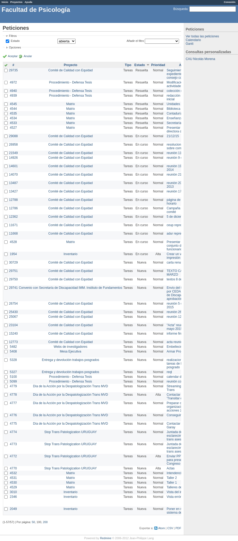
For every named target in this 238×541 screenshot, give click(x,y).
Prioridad (158, 65)
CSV (170, 528)
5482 (13, 347)
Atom (161, 528)
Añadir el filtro (135, 40)
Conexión (229, 2)
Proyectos (16, 2)
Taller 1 (172, 482)
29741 (13, 288)
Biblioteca (173, 109)
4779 (13, 386)
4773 (13, 444)
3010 (13, 492)
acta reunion (175, 342)
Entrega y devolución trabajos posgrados (70, 360)
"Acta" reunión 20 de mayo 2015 (181, 327)
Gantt (189, 44)
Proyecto (70, 65)
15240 (13, 333)
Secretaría (174, 123)
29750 (13, 279)
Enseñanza (174, 118)
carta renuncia (177, 262)
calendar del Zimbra (181, 377)
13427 (13, 191)
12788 (13, 200)
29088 (13, 136)
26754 (13, 303)
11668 (13, 233)
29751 (13, 271)
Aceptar (13, 56)
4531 (13, 478)
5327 (13, 372)
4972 (13, 82)
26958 (13, 144)
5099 (13, 381)
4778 (13, 394)
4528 (13, 242)
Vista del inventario (180, 492)
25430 (13, 312)
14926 (13, 158)
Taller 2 (172, 478)
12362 (13, 217)
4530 (13, 482)
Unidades (173, 104)
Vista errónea (176, 497)
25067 (13, 317)
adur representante (180, 233)
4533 (13, 123)
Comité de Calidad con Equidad (70, 70)
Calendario (193, 40)
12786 (13, 208)
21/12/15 (173, 136)
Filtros (13, 35)
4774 (13, 432)
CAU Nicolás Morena (200, 59)
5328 (13, 360)
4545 (13, 104)
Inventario (70, 254)
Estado (15, 40)
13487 (13, 183)
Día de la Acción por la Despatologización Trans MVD (70, 386)
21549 (13, 153)
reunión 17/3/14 (178, 191)
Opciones (15, 47)
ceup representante (180, 225)
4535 (13, 113)
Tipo (128, 65)
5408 (13, 351)
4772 (13, 456)
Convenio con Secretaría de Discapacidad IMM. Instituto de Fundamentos (70, 288)
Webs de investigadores (70, 347)
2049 (13, 509)
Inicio (5, 2)
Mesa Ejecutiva (70, 351)
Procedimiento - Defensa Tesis (70, 82)
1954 (13, 254)
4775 (13, 423)
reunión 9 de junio (179, 158)
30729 (13, 262)
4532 (13, 473)
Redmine (105, 538)
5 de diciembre (177, 217)
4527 (13, 128)
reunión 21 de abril (180, 174)
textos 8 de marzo (179, 279)
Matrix (70, 104)
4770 (13, 468)
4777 (13, 403)
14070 (13, 174)
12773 (13, 342)
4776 (13, 415)
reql (169, 372)
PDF (178, 528)
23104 (13, 325)
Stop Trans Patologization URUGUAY (70, 432)
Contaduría (174, 113)
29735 (13, 70)
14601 (13, 166)
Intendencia (175, 473)
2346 (13, 497)
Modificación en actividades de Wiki (180, 84)
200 (45, 522)
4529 (13, 487)
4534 (13, 118)
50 (33, 522)
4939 (13, 95)
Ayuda (28, 2)
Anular (28, 56)
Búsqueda (180, 9)
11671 (13, 225)
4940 (13, 91)
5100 (13, 377)
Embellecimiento (178, 347)
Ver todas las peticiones (202, 36)
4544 (13, 109)
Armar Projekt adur (180, 351)
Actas (171, 468)
